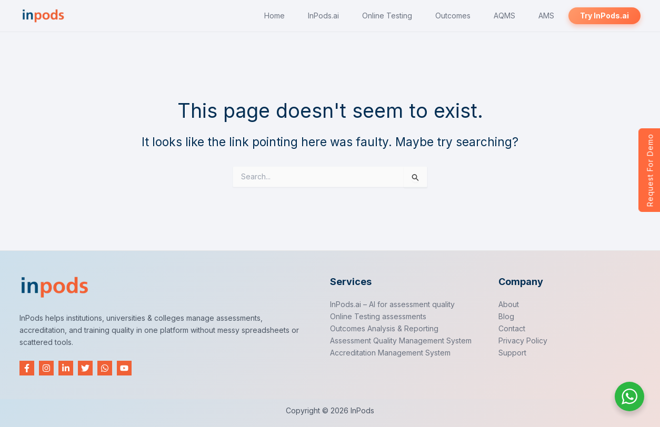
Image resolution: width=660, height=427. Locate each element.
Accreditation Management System (390, 352)
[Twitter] (85, 368)
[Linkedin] (65, 368)
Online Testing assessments (378, 316)
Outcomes (464, 15)
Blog (506, 316)
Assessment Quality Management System (401, 340)
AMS (551, 15)
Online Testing (401, 15)
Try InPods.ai (606, 15)
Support (512, 352)
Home (295, 15)
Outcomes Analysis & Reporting (384, 328)
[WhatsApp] (104, 368)
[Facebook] (26, 368)
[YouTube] (124, 368)
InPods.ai (340, 15)
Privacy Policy (522, 340)
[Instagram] (46, 368)
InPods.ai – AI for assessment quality (392, 304)
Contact (511, 328)
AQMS (512, 15)
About (508, 304)
